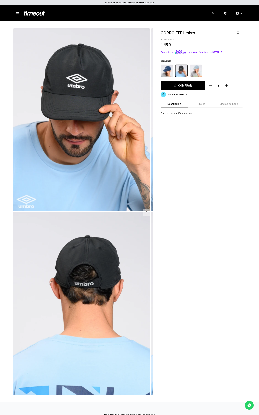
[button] (213, 13)
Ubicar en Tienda (174, 94)
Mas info (129, 390)
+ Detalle (213, 52)
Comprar (182, 85)
